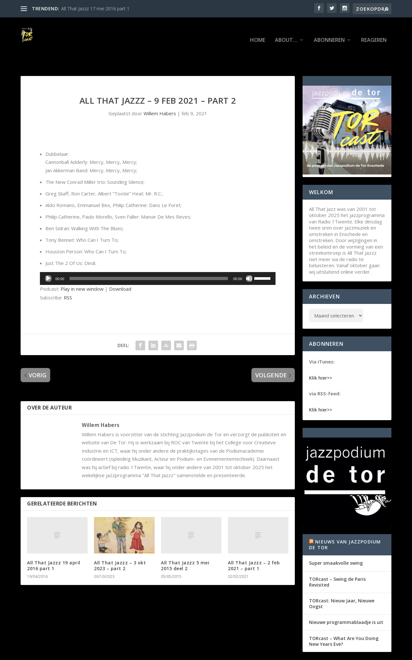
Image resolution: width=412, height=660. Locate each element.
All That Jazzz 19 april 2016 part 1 (53, 545)
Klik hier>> (320, 357)
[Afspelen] (48, 258)
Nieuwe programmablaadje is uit (346, 602)
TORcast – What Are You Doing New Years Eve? (344, 621)
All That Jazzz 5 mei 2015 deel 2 (185, 545)
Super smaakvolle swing (336, 543)
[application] (158, 258)
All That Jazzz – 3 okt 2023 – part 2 (120, 546)
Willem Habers (160, 93)
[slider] (149, 258)
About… (286, 31)
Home (257, 31)
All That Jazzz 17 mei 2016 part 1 (95, 8)
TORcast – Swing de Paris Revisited (337, 562)
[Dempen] (249, 258)
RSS (68, 277)
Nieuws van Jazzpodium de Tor (345, 525)
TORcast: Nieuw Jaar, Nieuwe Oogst (341, 583)
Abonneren (329, 31)
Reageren (374, 31)
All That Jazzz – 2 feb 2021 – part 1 (254, 545)
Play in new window (82, 269)
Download (120, 269)
